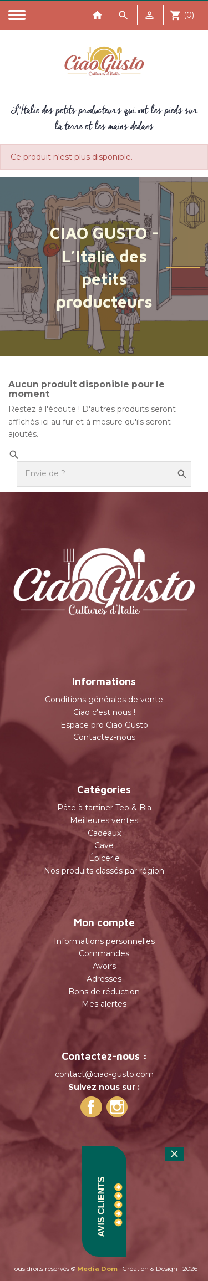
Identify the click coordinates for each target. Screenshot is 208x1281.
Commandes (104, 953)
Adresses (104, 979)
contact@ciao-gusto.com (104, 1074)
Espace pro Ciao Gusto (104, 725)
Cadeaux (104, 833)
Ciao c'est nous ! (104, 712)
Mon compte (104, 922)
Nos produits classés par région (104, 871)
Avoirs (104, 966)
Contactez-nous (104, 737)
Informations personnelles (104, 941)
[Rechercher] (104, 474)
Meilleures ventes (104, 820)
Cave (104, 845)
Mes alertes (104, 1004)
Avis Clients (101, 1207)
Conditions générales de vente (104, 700)
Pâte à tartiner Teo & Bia (104, 808)
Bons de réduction (104, 992)
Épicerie (104, 858)
